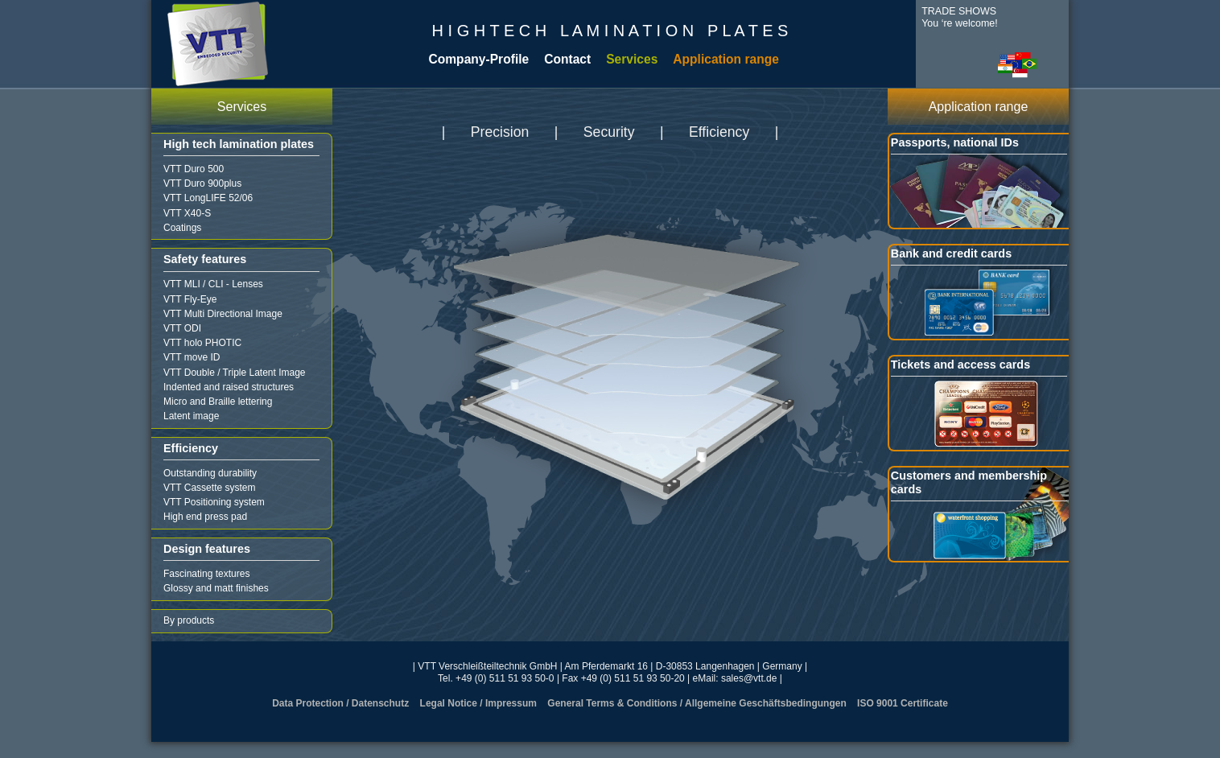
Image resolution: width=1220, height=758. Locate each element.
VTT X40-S (187, 213)
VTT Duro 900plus (202, 183)
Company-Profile (478, 59)
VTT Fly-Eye (189, 299)
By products (188, 620)
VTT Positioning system (214, 502)
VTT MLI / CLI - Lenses (213, 284)
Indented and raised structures (228, 387)
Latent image (191, 416)
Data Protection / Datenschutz (340, 703)
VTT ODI (182, 328)
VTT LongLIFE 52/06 (208, 198)
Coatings (182, 227)
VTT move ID (191, 357)
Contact (567, 59)
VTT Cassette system (209, 487)
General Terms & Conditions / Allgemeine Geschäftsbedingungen (696, 703)
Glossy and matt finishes (216, 588)
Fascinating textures (206, 573)
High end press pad (205, 516)
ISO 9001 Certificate (902, 703)
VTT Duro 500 (193, 169)
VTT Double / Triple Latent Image (234, 372)
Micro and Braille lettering (217, 401)
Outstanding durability (210, 473)
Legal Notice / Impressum (478, 703)
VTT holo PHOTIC (202, 342)
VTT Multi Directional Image (222, 313)
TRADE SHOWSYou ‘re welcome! (959, 17)
